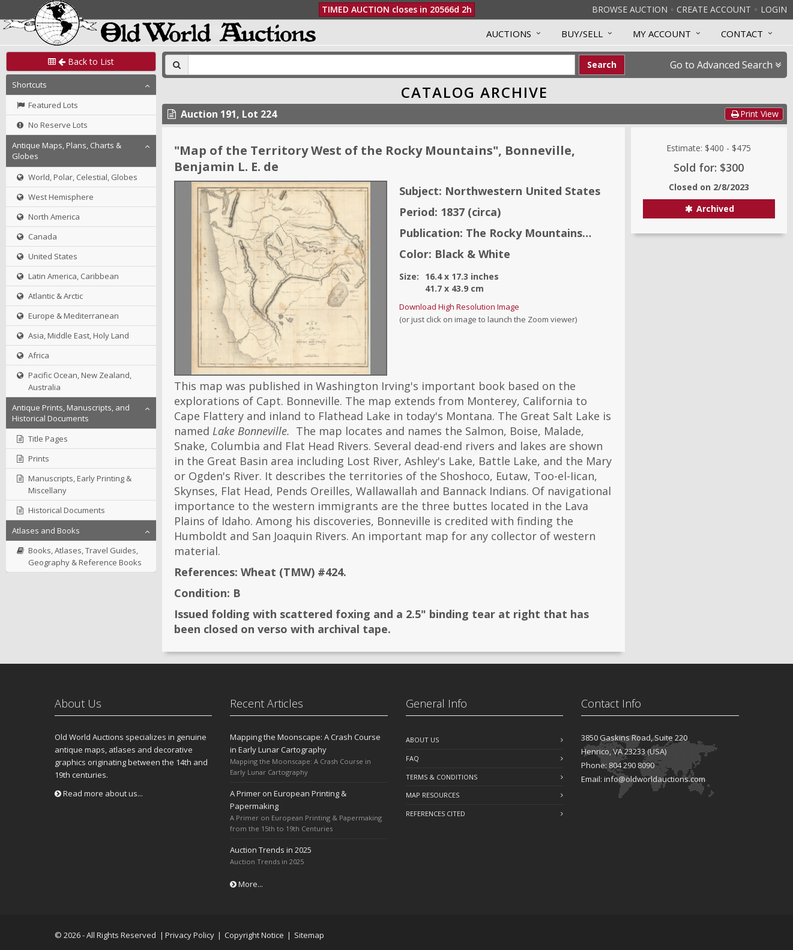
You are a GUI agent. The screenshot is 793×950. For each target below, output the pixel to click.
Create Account (714, 9)
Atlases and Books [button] (46, 530)
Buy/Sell (582, 34)
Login (774, 9)
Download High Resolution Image (459, 306)
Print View (754, 113)
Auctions (508, 34)
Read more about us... (99, 793)
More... (246, 884)
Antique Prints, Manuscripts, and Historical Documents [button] (71, 413)
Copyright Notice (254, 935)
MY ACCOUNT (662, 34)
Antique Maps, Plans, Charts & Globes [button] (66, 150)
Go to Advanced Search (725, 64)
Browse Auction (630, 9)
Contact (742, 34)
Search (602, 64)
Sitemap (309, 935)
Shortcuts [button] (29, 84)
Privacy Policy (189, 935)
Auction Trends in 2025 (271, 849)
